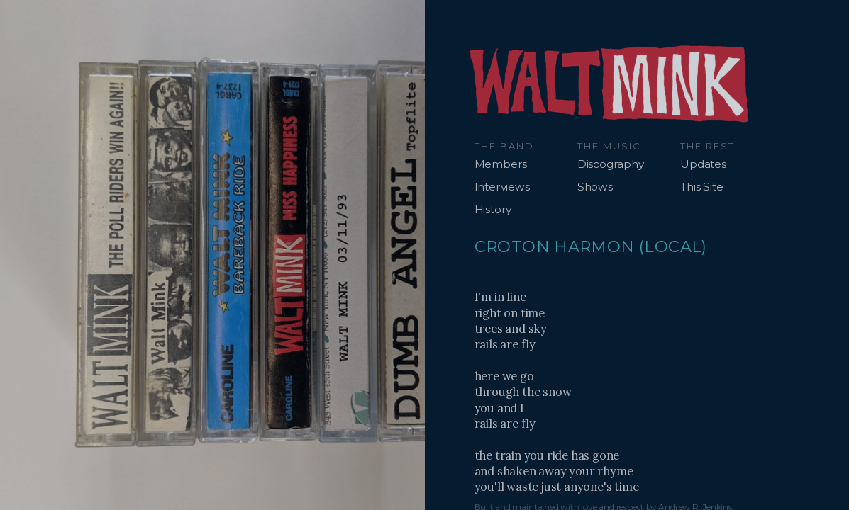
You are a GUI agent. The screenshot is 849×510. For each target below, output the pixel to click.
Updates (703, 164)
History (493, 209)
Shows (595, 186)
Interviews (502, 186)
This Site (701, 186)
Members (501, 164)
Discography (610, 164)
